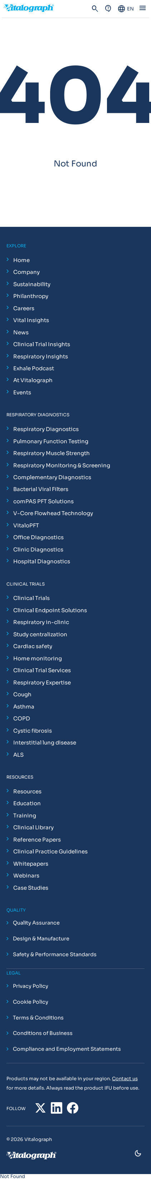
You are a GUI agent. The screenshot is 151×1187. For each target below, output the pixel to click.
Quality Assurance (36, 923)
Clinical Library (33, 827)
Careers (23, 308)
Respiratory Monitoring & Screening (61, 465)
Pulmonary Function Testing (50, 441)
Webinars (26, 875)
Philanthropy (30, 296)
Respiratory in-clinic (41, 622)
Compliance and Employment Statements (67, 1049)
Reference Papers (37, 839)
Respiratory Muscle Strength (51, 453)
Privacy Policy (30, 986)
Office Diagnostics (38, 537)
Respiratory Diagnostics (46, 429)
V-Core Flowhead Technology (53, 513)
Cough (22, 694)
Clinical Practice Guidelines (50, 851)
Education (27, 803)
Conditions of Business (43, 1033)
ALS (18, 754)
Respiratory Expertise (42, 682)
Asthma (23, 706)
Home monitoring (37, 658)
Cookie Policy (30, 1002)
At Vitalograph (33, 380)
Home (21, 260)
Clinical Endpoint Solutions (50, 610)
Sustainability (31, 284)
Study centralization (40, 634)
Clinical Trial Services (42, 670)
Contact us (125, 1079)
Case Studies (30, 887)
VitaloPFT (26, 525)
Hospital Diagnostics (41, 561)
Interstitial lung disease (44, 742)
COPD (21, 718)
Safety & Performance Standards (55, 954)
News (21, 332)
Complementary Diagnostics (52, 477)
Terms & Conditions (38, 1017)
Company (26, 272)
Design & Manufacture (41, 939)
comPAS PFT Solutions (43, 501)
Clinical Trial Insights (41, 344)
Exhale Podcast (33, 368)
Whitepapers (30, 863)
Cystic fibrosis (32, 730)
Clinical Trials (31, 598)
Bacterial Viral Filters (40, 489)
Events (22, 392)
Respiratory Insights (40, 356)
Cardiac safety (32, 646)
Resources (27, 791)
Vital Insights (31, 320)
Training (24, 815)
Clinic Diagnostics (38, 549)
